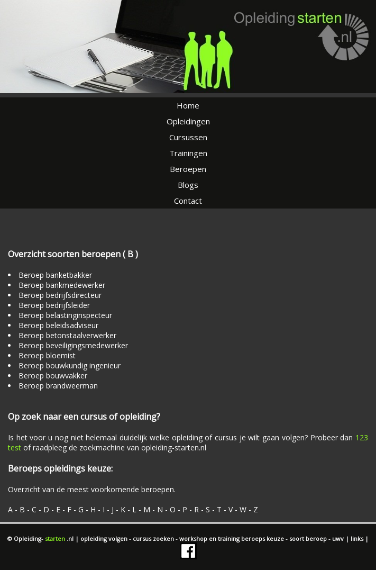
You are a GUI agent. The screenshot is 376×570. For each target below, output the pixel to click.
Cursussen (188, 137)
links (358, 538)
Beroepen (188, 169)
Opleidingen (188, 121)
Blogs (188, 184)
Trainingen (188, 153)
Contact (188, 200)
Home (188, 105)
